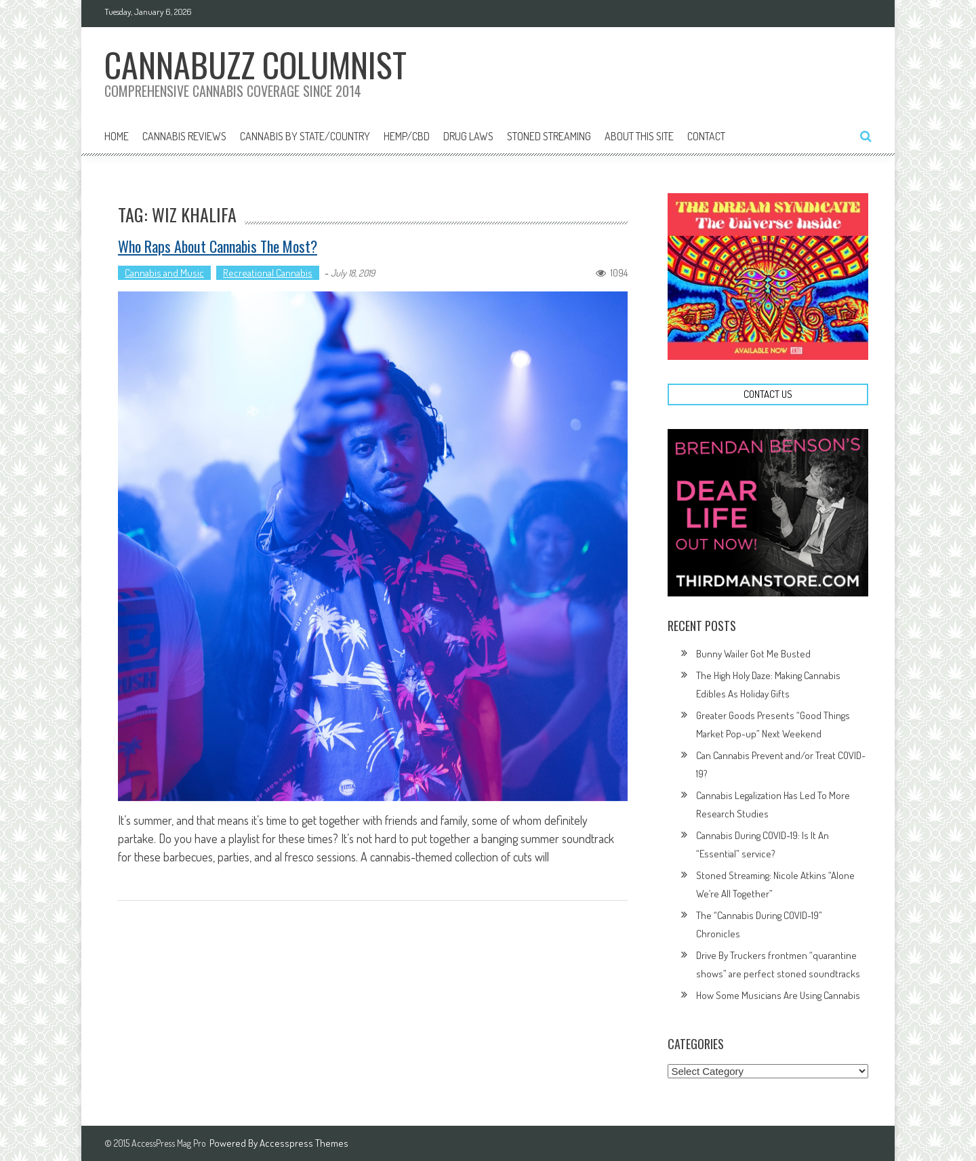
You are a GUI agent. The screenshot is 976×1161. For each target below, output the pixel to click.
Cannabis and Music (164, 272)
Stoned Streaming (549, 136)
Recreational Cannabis (267, 272)
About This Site (639, 136)
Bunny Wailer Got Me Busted (753, 653)
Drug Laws (468, 136)
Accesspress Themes (304, 1143)
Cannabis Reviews (184, 136)
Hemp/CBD (407, 136)
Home (116, 136)
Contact (706, 136)
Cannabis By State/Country (305, 136)
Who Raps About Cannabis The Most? (217, 246)
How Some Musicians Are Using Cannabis (778, 995)
